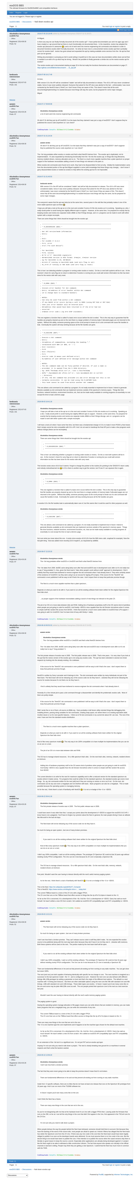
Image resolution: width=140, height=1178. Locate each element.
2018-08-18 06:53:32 (44, 625)
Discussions (27, 22)
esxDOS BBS (17, 5)
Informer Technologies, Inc (123, 1175)
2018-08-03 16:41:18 (44, 402)
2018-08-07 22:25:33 (44, 551)
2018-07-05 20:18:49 (44, 34)
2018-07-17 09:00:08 (44, 104)
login (111, 26)
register (117, 26)
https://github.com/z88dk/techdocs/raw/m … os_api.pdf (56, 68)
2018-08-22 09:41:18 (44, 796)
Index (11, 13)
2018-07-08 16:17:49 (44, 74)
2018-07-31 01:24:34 (44, 136)
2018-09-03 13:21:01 (44, 914)
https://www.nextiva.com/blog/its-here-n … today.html (67, 889)
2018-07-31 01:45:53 (44, 177)
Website (12, 100)
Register (19, 13)
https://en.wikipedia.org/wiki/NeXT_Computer (65, 887)
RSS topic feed (125, 30)
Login (25, 13)
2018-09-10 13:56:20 (44, 1055)
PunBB (101, 1175)
